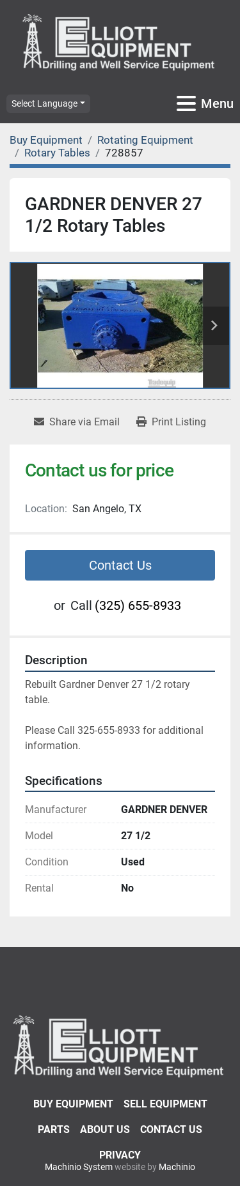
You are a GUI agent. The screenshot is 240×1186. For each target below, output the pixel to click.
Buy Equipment (73, 1104)
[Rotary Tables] (57, 152)
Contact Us (120, 565)
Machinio (177, 1167)
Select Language (44, 103)
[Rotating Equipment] (145, 139)
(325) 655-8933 (138, 605)
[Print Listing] (171, 422)
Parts (54, 1129)
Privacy (120, 1155)
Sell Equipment (165, 1104)
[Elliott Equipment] (120, 1045)
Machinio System (79, 1167)
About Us (105, 1129)
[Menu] (186, 103)
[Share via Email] (77, 422)
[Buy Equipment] (46, 139)
